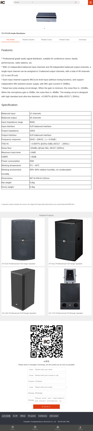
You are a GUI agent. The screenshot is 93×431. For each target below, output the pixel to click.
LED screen (54, 416)
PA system (32, 416)
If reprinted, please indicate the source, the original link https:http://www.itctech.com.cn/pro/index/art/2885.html (37, 204)
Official (22, 416)
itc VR (15, 416)
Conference (42, 416)
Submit (46, 407)
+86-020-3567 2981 (63, 421)
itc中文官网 (6, 416)
